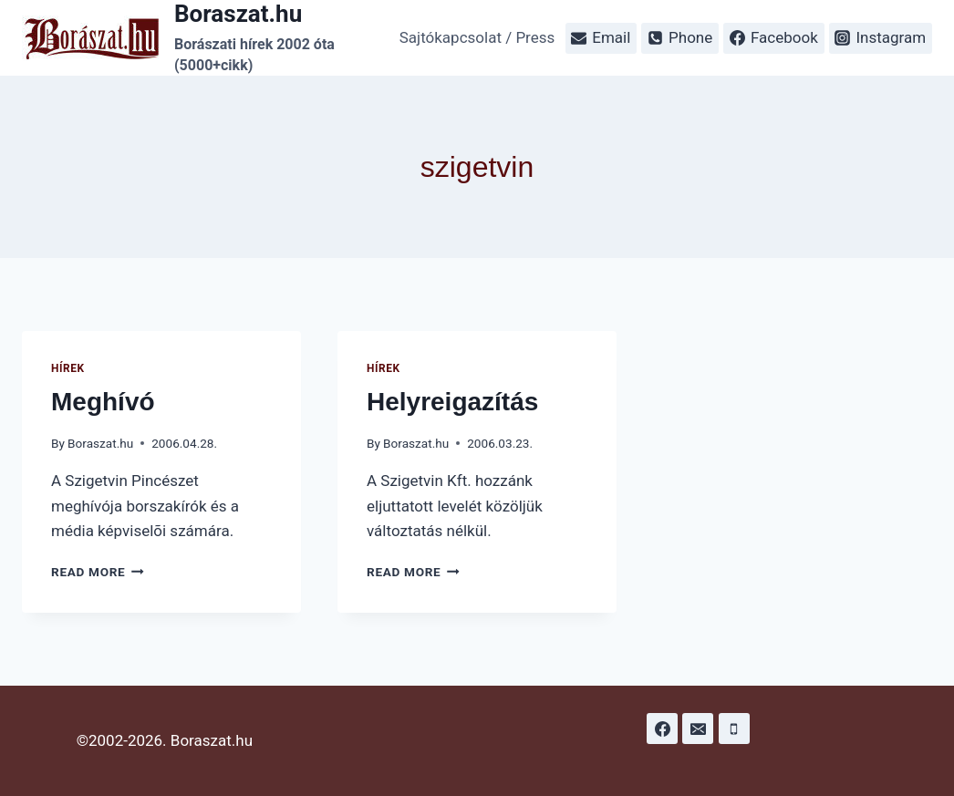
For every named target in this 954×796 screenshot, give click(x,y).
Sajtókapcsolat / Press (477, 37)
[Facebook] (662, 728)
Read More (97, 571)
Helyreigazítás (452, 402)
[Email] (697, 728)
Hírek (68, 368)
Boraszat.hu (100, 443)
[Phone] (734, 728)
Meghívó (103, 402)
